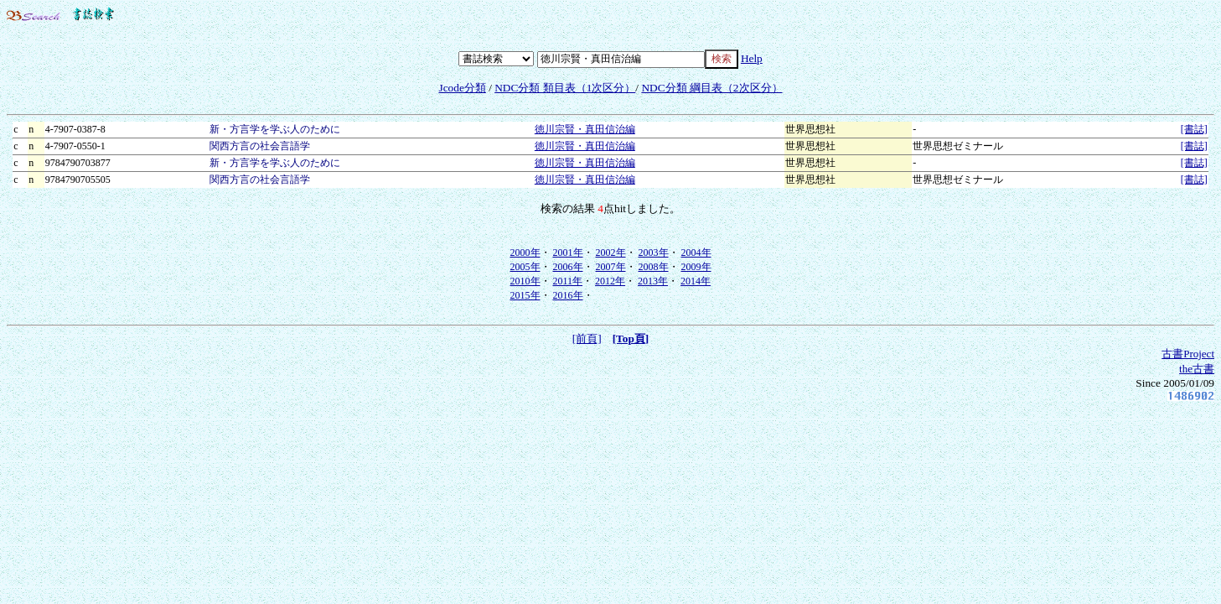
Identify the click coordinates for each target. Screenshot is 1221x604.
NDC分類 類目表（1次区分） (564, 87)
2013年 (653, 281)
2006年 (568, 267)
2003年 (654, 252)
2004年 (696, 252)
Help (752, 58)
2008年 (654, 267)
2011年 (568, 281)
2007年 (611, 267)
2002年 (611, 252)
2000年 (525, 252)
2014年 (695, 281)
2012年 (610, 281)
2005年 (525, 267)
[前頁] (587, 338)
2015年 (525, 295)
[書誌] (1194, 129)
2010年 (525, 281)
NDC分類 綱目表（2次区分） (711, 87)
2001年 (568, 252)
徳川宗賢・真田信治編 (585, 129)
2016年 (568, 295)
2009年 (696, 267)
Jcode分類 (461, 87)
